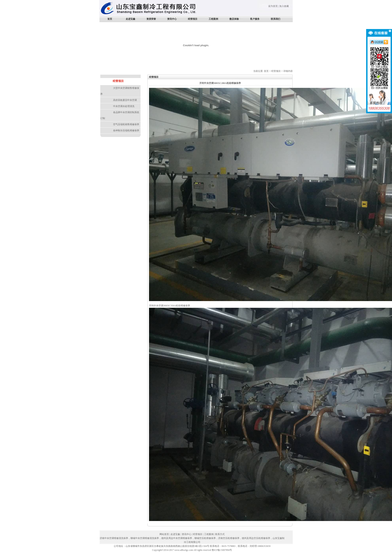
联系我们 (275, 19)
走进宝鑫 (130, 19)
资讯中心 (172, 19)
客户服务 (255, 19)
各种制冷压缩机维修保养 (126, 130)
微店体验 (234, 19)
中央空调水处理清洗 (123, 106)
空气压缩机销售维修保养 (126, 124)
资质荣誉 (151, 19)
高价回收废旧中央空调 (125, 100)
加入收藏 (284, 6)
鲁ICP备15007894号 (222, 550)
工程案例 (213, 19)
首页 (109, 19)
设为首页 (273, 6)
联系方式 (220, 534)
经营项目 (192, 19)
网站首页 (164, 534)
